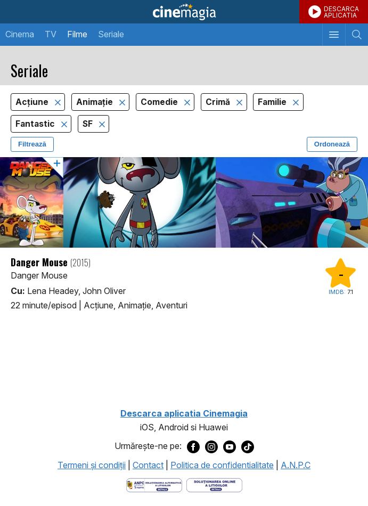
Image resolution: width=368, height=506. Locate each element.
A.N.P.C (295, 465)
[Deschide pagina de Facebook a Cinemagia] (193, 446)
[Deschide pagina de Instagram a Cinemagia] (211, 446)
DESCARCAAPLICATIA (341, 12)
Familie (273, 102)
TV (50, 34)
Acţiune (33, 102)
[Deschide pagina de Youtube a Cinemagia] (229, 446)
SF (89, 124)
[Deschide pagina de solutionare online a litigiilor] (214, 484)
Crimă (219, 102)
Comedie (160, 102)
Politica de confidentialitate (222, 465)
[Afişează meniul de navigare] (333, 34)
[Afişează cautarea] (356, 34)
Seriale (111, 34)
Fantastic (36, 124)
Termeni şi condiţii (92, 465)
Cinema (19, 34)
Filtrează (32, 144)
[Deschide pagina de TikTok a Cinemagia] (247, 446)
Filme (77, 34)
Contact (148, 465)
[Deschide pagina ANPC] (154, 484)
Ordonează (332, 144)
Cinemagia (184, 11)
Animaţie (95, 102)
